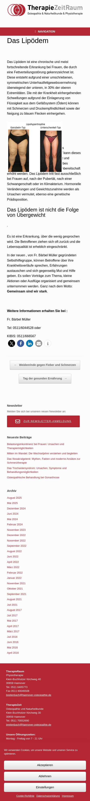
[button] (11, 343)
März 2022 (13, 567)
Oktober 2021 (15, 588)
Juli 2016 (12, 636)
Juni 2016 (12, 642)
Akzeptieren (45, 765)
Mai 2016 (12, 647)
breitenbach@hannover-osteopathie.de (28, 694)
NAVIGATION (45, 31)
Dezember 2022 (16, 535)
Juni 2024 (12, 513)
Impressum (68, 796)
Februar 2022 (15, 572)
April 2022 (13, 561)
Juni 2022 (12, 556)
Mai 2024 (12, 519)
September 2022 (16, 545)
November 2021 (16, 583)
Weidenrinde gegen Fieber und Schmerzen (45, 365)
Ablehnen (45, 776)
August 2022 (14, 551)
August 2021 (14, 599)
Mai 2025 (12, 503)
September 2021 (16, 594)
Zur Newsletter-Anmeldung (43, 421)
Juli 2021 (12, 604)
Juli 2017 (12, 615)
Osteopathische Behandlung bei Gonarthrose (33, 477)
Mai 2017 (12, 620)
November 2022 (16, 540)
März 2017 (13, 631)
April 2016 (13, 652)
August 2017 (14, 609)
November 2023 (16, 529)
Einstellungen (45, 787)
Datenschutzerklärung (48, 796)
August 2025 (14, 497)
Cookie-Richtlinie (25, 796)
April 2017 (13, 626)
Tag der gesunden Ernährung (45, 379)
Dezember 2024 (16, 508)
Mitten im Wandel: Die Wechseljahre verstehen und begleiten (42, 453)
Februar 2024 (15, 524)
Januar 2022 (14, 577)
